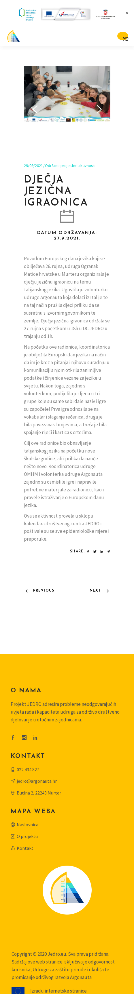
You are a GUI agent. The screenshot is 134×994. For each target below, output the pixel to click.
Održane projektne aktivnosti (70, 135)
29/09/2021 (33, 135)
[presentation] (35, 94)
